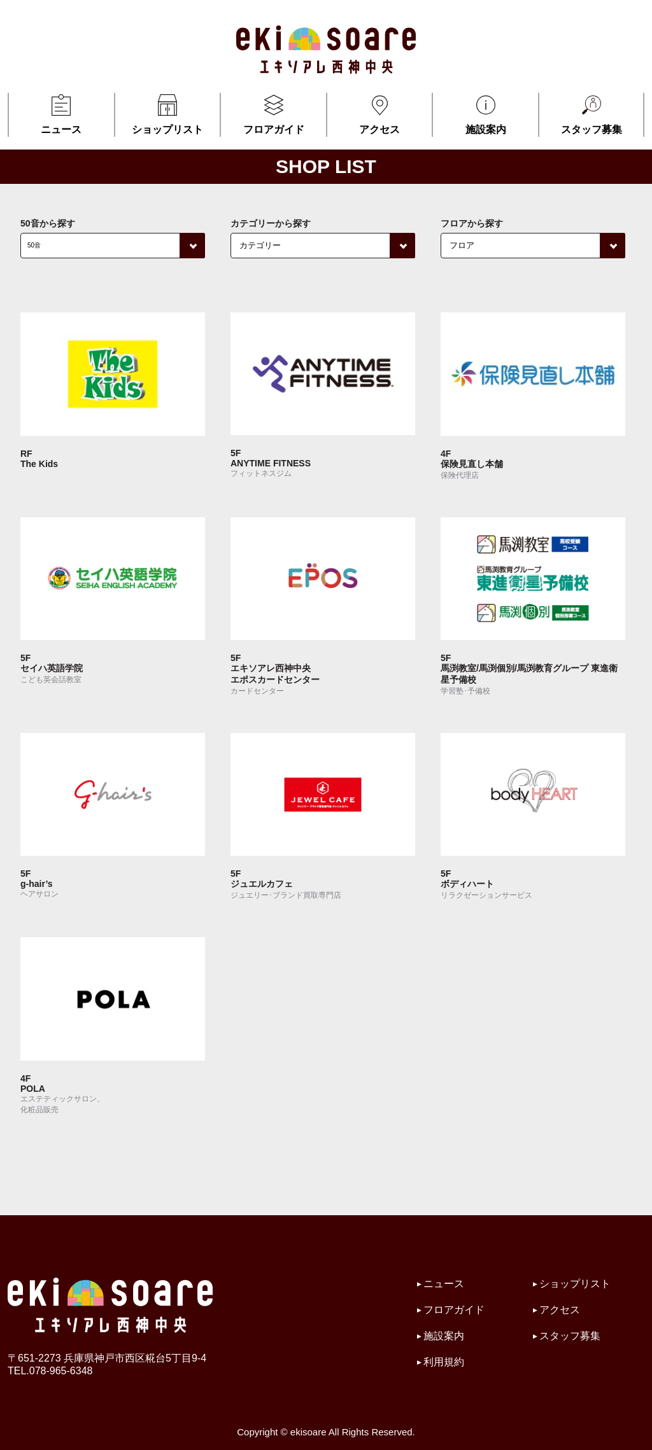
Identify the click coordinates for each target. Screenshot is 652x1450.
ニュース (61, 114)
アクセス (379, 114)
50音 (34, 245)
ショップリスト (167, 114)
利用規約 (443, 1361)
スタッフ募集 (591, 114)
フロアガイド (273, 114)
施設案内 (485, 114)
